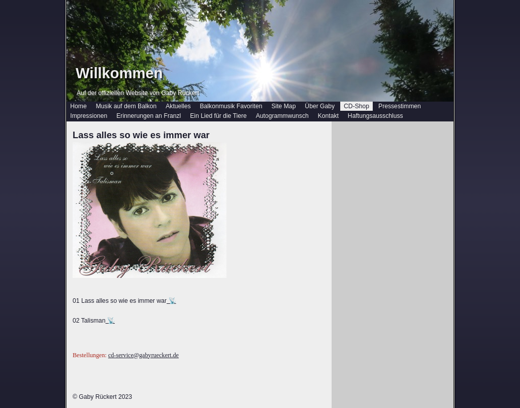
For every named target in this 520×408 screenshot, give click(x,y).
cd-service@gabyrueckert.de (143, 355)
